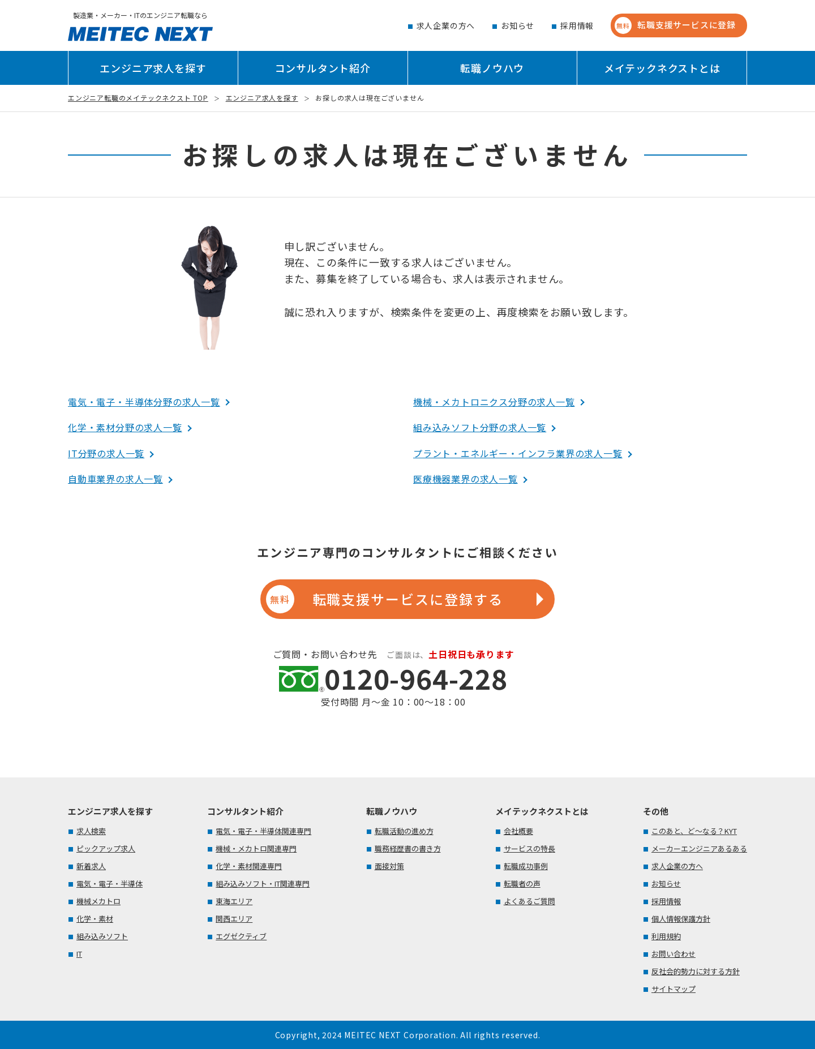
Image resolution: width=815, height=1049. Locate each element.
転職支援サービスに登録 (675, 25)
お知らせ (517, 25)
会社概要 (518, 831)
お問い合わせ (673, 953)
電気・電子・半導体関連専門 (263, 831)
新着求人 (91, 866)
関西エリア (234, 918)
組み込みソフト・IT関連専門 (263, 883)
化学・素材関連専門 (249, 866)
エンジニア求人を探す (153, 68)
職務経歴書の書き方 (408, 848)
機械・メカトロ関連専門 (256, 848)
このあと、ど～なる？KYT (694, 831)
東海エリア (234, 901)
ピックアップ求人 (105, 848)
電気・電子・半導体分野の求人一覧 (144, 402)
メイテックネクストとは (662, 68)
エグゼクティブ (241, 936)
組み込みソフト (102, 936)
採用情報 (577, 25)
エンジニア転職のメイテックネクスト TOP (138, 97)
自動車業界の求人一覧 (115, 478)
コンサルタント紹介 (323, 68)
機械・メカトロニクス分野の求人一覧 (494, 402)
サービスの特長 (529, 848)
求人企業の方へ (446, 25)
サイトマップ (673, 988)
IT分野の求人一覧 (106, 453)
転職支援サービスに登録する (384, 599)
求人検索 (91, 831)
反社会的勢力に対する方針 (695, 971)
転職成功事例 (526, 866)
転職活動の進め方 (404, 831)
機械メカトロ (98, 901)
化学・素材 (94, 918)
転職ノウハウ (492, 68)
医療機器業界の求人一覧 (465, 478)
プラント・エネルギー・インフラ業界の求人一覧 (518, 453)
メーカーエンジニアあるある (699, 848)
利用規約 (666, 936)
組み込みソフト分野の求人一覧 (479, 427)
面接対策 (389, 866)
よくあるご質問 (529, 901)
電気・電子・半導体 (109, 883)
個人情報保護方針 (680, 918)
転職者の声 (522, 883)
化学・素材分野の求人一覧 (125, 427)
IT (79, 953)
